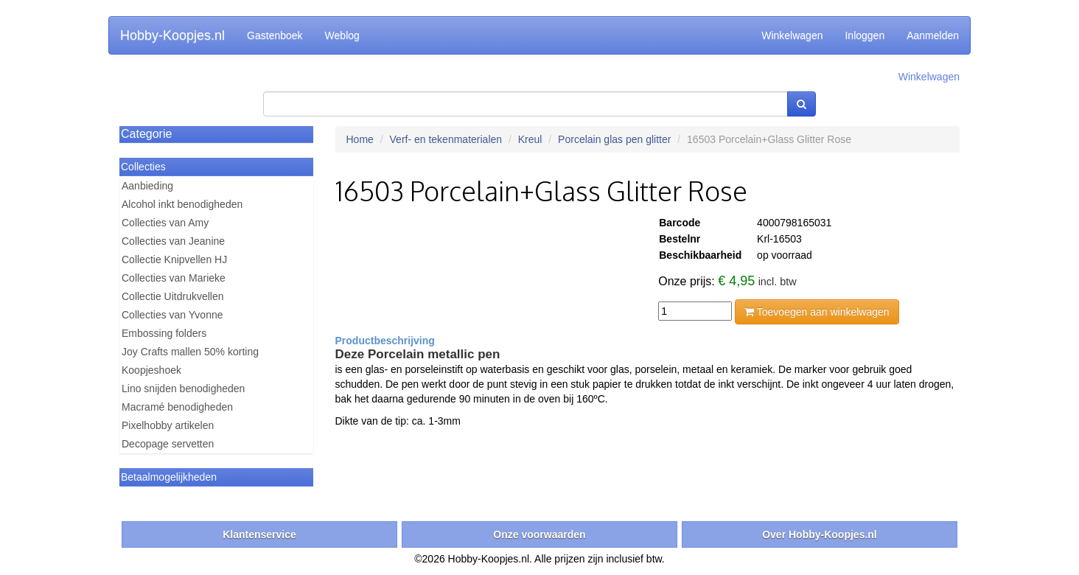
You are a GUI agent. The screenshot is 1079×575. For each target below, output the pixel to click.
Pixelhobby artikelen (168, 425)
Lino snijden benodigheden (183, 388)
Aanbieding (147, 186)
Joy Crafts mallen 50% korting (190, 352)
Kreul (530, 139)
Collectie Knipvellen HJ (174, 259)
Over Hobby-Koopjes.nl (819, 534)
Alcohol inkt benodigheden (182, 204)
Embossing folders (164, 333)
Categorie (146, 134)
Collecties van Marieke (174, 278)
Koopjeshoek (151, 370)
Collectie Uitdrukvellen (173, 296)
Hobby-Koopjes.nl (172, 35)
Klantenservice (259, 534)
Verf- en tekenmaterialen (446, 139)
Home (360, 139)
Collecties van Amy (165, 223)
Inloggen (864, 35)
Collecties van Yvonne (172, 315)
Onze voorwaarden (539, 534)
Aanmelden (933, 35)
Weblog (342, 35)
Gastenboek (275, 35)
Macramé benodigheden (177, 407)
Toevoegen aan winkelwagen (816, 312)
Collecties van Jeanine (173, 241)
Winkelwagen (792, 35)
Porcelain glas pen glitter (614, 139)
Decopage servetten (168, 444)
